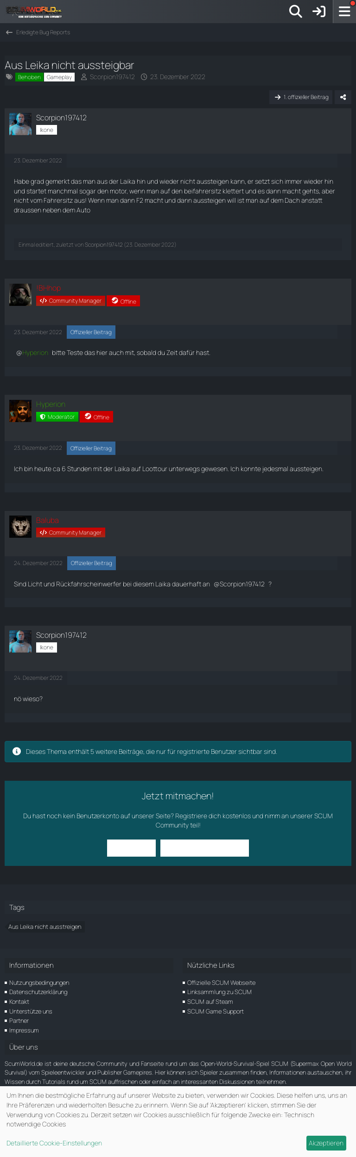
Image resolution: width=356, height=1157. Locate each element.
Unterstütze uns (30, 1011)
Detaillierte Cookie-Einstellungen (54, 1142)
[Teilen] (343, 97)
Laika (127, 181)
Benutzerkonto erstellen (203, 847)
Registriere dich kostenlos (213, 815)
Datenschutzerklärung (38, 992)
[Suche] (295, 11)
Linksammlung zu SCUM (219, 992)
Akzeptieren (326, 1142)
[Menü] (344, 11)
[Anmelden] (319, 11)
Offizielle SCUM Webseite (221, 982)
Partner (19, 1020)
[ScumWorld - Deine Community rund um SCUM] (37, 11)
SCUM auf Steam (210, 1001)
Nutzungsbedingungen (39, 982)
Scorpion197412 (112, 76)
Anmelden (132, 847)
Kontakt (19, 1001)
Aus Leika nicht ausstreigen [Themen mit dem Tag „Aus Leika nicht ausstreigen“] (44, 926)
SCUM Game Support (215, 1011)
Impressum (24, 1030)
